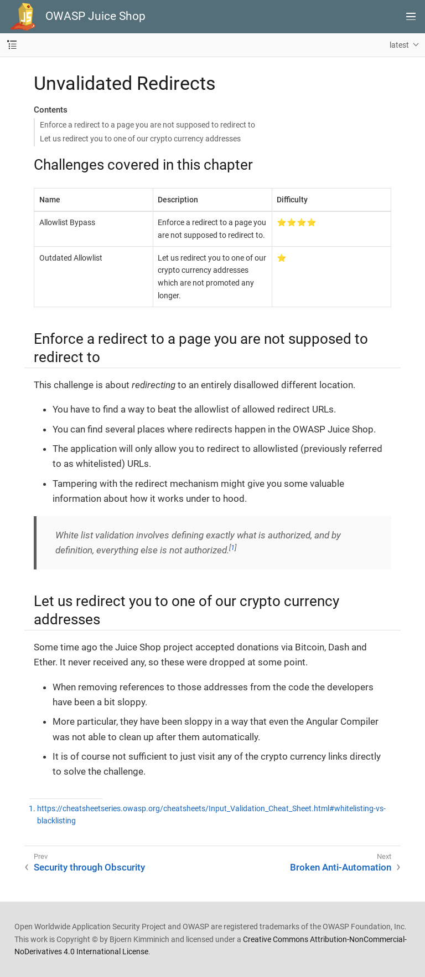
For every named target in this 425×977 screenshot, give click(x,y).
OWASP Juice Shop (95, 16)
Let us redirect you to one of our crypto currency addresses (140, 138)
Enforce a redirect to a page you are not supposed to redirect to (147, 124)
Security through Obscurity (89, 867)
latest (399, 44)
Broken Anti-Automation (340, 867)
